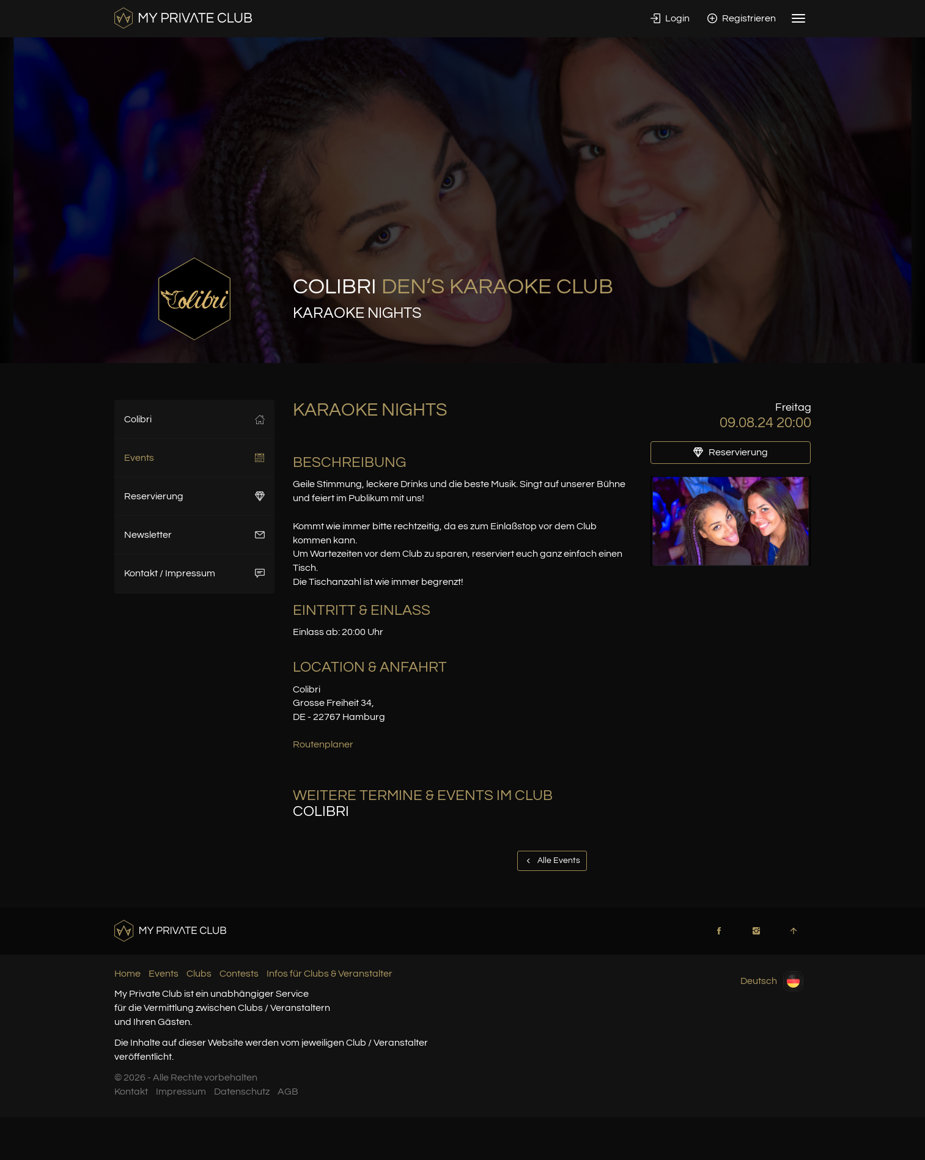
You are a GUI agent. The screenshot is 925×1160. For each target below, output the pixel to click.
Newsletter (194, 534)
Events (194, 457)
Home (127, 973)
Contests (239, 973)
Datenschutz (242, 1091)
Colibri (194, 419)
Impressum (181, 1091)
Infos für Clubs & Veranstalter (329, 973)
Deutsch (771, 981)
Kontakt (131, 1091)
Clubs (199, 973)
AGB (288, 1091)
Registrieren (741, 18)
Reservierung (194, 496)
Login (670, 18)
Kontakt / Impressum (194, 573)
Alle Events (552, 860)
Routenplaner (323, 744)
